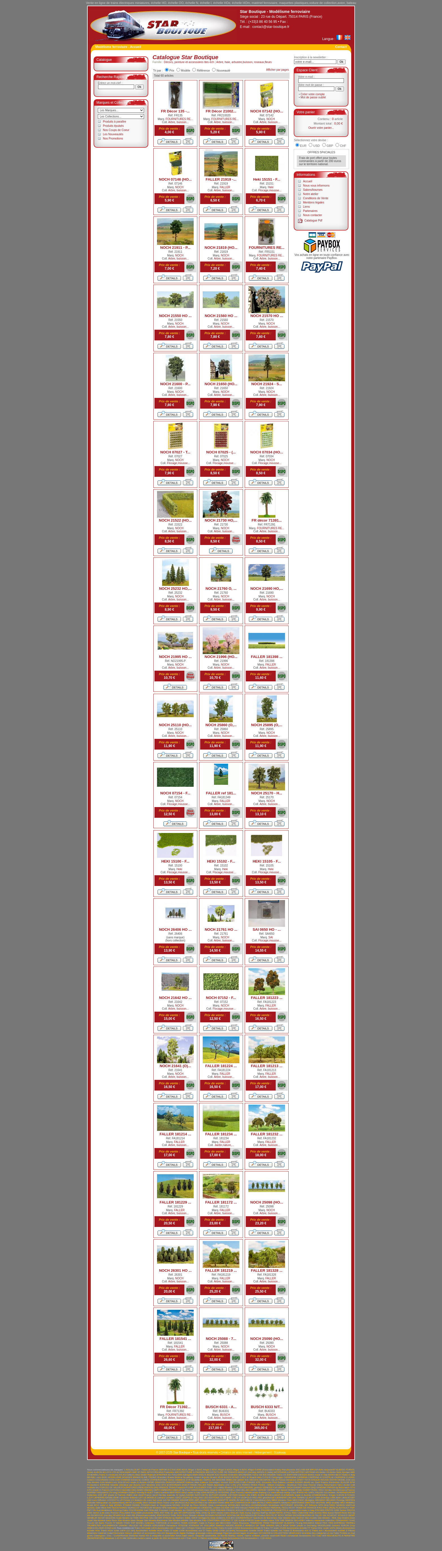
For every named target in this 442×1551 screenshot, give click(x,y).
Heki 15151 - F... (266, 179)
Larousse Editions (129, 1497)
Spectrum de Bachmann (265, 1518)
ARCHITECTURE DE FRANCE (221, 1472)
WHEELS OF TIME (255, 1525)
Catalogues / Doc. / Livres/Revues (111, 1535)
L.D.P (90, 1497)
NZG (186, 1507)
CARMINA (302, 1477)
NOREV (123, 1507)
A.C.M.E (171, 1469)
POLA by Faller (120, 1510)
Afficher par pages (277, 69)
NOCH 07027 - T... (175, 452)
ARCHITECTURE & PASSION (190, 1472)
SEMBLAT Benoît (96, 1518)
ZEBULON (92, 1528)
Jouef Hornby (159, 1495)
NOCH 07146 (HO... (175, 179)
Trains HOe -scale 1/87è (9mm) (326, 1528)
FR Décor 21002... (221, 111)
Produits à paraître (114, 121)
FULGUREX (200, 1487)
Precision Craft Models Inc (172, 1510)
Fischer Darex (316, 1485)
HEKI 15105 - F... (267, 861)
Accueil (307, 181)
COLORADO (102, 1480)
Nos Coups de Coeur (116, 130)
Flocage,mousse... (270, 190)
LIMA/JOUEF (348, 1497)
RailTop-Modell (268, 1513)
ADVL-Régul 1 (189, 1469)
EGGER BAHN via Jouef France (311, 1482)
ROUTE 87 (271, 1515)
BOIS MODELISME (111, 1477)
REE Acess (328, 1513)
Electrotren (334, 1482)
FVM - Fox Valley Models (219, 1487)
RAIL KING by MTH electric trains (213, 1513)
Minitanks (286, 1502)
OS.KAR (225, 1507)
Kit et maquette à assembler (160, 1535)
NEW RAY (106, 1507)
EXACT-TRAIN (189, 1485)
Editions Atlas (192, 1482)
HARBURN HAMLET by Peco (175, 1490)
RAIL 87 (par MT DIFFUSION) (180, 1513)
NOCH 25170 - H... (266, 793)
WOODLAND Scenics (329, 1525)
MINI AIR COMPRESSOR (238, 1502)
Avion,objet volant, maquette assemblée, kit (198, 1535)
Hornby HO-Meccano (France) (339, 1490)
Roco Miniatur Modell (193, 1515)
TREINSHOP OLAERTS (282, 1523)
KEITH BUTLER (210, 1495)
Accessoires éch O (195, 1530)
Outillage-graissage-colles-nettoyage (204, 1533)
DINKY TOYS (303, 1480)
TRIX (324, 1523)
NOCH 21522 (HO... (175, 520)
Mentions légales (313, 202)
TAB (282, 1520)
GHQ (313, 1487)
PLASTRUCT (342, 1507)
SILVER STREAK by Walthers (169, 1518)
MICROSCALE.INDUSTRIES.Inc (191, 1502)
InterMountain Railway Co (257, 1492)
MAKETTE (223, 1500)
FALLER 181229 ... (175, 1202)
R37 (162, 1513)
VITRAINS (194, 1525)
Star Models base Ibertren (291, 1518)
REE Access (315, 1513)
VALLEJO (133, 1525)
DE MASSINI (218, 1480)
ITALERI (319, 1492)
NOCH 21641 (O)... (175, 1066)
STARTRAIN (213, 1520)
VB (140, 1525)
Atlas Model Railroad (145, 1475)
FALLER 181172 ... (221, 1202)
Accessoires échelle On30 (249, 1530)
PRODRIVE (267, 1510)
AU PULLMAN (175, 1475)
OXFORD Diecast (239, 1507)
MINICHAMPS (273, 1502)
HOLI (321, 1490)
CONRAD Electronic (131, 1480)
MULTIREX (329, 1505)
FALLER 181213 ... (266, 1066)
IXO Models (330, 1492)
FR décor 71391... (267, 520)
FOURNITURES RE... (179, 119)
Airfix (321, 1469)
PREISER (221, 1510)
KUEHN (340, 1495)
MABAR (175, 1500)
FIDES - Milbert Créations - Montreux (277, 1485)
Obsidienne (194, 1507)
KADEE (190, 1495)
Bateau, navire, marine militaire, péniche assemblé (254, 1535)
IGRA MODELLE (209, 1492)
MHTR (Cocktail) (133, 1502)
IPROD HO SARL (305, 1492)
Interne (224, 1535)
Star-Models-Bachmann (156, 1520)
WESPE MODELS (235, 1525)
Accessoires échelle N (252, 1528)
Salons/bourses (312, 189)
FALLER (225, 187)
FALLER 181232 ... (266, 1134)
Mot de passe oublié (313, 97)
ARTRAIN (310, 1472)
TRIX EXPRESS (336, 1523)
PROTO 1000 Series (335, 1510)
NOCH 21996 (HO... (221, 657)
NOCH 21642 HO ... (175, 998)
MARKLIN (234, 1500)
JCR (100, 1495)
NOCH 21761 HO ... (221, 929)
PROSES (319, 1510)
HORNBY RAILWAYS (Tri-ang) (102, 1492)
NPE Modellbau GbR (172, 1507)
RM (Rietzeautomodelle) (144, 1515)
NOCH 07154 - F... (175, 793)
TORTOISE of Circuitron (167, 1523)
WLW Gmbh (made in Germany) (300, 1525)
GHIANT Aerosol (301, 1487)
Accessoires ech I (177, 1538)
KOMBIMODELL (320, 1495)
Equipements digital (175, 1533)
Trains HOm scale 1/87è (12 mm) (118, 1530)
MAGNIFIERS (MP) (190, 1500)
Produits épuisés (113, 125)
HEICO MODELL (226, 1490)
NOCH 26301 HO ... (175, 1270)
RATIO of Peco (283, 1513)
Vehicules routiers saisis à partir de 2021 (147, 1538)
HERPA (271, 1490)
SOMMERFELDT (244, 1518)
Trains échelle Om (273, 1530)
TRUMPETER (94, 1525)
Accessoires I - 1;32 (255, 1538)
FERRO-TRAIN (249, 1485)
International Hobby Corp (283, 1492)
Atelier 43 (324, 1472)
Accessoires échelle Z (336, 1530)
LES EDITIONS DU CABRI (217, 1497)
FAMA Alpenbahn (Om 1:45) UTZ (224, 1485)
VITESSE (183, 1525)
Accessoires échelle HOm (149, 1530)
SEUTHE (143, 1518)
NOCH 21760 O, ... (221, 588)
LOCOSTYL (113, 1500)
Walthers (220, 1525)
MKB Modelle (333, 1502)
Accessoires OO (307, 1535)
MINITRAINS (297, 1502)
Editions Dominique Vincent (214, 1482)
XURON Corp (348, 1525)
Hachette (126, 1490)
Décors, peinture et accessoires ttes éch (189, 62)
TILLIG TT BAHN (114, 1523)
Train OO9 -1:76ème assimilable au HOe (206, 1538)
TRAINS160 (256, 1523)
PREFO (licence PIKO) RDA (201, 1510)
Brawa (170, 1477)
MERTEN (350, 1500)
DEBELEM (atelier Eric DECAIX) (242, 1480)
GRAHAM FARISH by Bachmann (332, 1487)
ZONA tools (110, 1528)
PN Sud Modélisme (102, 1510)
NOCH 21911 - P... (175, 247)
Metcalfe (91, 1502)
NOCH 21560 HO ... (221, 316)
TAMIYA (289, 1520)
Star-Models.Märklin (179, 1520)
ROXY (281, 1515)
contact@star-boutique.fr (270, 27)
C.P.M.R (266, 1477)
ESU (158, 1485)
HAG (133, 1490)
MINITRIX (310, 1502)
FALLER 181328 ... (266, 1270)
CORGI (145, 1480)
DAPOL (207, 1480)
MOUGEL (299, 1505)
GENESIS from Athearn (274, 1487)
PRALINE (153, 1510)
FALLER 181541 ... (175, 1339)
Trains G (287, 1530)
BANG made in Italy (318, 1475)
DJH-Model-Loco (108, 1482)
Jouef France (144, 1495)
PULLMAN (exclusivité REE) (145, 1513)
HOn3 (268, 1538)
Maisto (203, 1500)
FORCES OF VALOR (110, 1487)
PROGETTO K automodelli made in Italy (293, 1510)
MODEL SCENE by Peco (185, 1505)
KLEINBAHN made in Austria (296, 1495)
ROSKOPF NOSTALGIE (227, 1515)
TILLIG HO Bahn (95, 1523)
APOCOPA (152, 1472)
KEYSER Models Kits (239, 1495)
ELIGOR (345, 1482)
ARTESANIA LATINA (284, 1472)
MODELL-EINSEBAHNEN (254, 1505)
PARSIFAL (276, 1507)
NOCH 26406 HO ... (175, 929)
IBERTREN (175, 1492)
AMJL (143, 1472)
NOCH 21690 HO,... (266, 588)
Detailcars (291, 1480)
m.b (165, 1500)
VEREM (147, 1525)
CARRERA (340, 1477)
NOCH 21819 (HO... (221, 247)
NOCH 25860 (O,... (221, 725)
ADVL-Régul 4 (234, 1469)
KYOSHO (350, 1495)
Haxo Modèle (211, 1490)
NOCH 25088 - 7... (221, 1339)
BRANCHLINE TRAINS (145, 1477)
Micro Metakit (149, 1502)
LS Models (136, 1500)
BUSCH (225, 1414)
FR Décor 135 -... (175, 111)
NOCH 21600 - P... (175, 384)
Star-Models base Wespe (130, 1520)
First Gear (302, 1485)
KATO (198, 1495)
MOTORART (286, 1505)
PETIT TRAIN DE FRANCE (302, 1507)
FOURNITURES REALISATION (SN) (139, 1487)
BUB (220, 1477)
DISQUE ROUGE (320, 1480)
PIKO (319, 1507)
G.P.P (235, 1487)
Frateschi (180, 1487)
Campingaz (277, 1477)
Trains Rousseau (240, 1523)
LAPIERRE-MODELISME (106, 1497)
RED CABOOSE (300, 1513)
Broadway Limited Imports (196, 1477)
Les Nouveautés (113, 134)
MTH (321, 1505)
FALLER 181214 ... (175, 1134)
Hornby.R (141, 1492)
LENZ (178, 1497)
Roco (179, 1515)
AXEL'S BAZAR (206, 1475)
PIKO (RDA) (329, 1507)
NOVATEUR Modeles (151, 1507)
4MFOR (163, 1469)
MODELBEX (234, 1505)
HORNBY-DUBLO (127, 1492)
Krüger (332, 1495)
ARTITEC (300, 1472)
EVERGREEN (174, 1485)
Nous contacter (312, 215)
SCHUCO (343, 1515)
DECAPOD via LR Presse (272, 1480)
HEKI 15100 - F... (175, 861)
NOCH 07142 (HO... (266, 111)
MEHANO (320, 1500)
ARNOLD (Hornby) (247, 1472)
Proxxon (115, 1513)
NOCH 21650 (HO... (221, 384)
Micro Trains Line (165, 1502)
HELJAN (245, 1490)
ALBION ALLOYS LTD (105, 1472)
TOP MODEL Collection (142, 1523)
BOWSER (127, 1477)
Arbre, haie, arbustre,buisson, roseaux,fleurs (244, 62)
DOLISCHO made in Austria (132, 1482)
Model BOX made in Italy (100, 1505)
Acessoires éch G (302, 1530)
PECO (285, 1507)
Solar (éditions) (218, 1518)
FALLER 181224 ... (221, 1066)
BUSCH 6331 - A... (221, 1407)
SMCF (194, 1518)
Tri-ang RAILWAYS (305, 1523)
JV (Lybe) (181, 1495)
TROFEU (350, 1523)
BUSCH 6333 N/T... (267, 1407)
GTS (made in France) (98, 1490)
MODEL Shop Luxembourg (213, 1505)
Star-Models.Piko (197, 1520)
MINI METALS (258, 1502)
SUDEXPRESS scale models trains (256, 1520)
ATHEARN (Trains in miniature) (102, 1475)
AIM (303, 1469)
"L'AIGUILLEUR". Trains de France (140, 1469)
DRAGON (160, 1482)
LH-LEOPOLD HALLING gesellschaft (256, 1497)
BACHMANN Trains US (274, 1475)
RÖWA (288, 1515)
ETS (164, 1485)
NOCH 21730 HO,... (221, 520)
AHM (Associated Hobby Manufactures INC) (279, 1469)
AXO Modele (221, 1475)
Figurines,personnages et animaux (240, 1533)
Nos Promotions (113, 138)
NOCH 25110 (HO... (175, 725)
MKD (342, 1502)
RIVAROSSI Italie (122, 1515)
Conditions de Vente (315, 198)
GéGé (290, 1487)
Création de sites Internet (236, 1452)
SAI (270, 937)
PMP (352, 1507)
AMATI (128, 1472)
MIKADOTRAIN (216, 1502)
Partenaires (310, 210)
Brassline (162, 1477)
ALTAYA (121, 1472)
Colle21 (91, 1480)
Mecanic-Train (285, 1500)
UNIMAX (123, 1525)
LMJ (89, 1500)
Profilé (123, 1538)
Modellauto (273, 1505)
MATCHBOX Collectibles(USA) (255, 1500)
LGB (234, 1497)
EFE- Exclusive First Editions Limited (275, 1482)
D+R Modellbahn (194, 1480)
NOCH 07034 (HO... (266, 452)
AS (317, 1472)
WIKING (270, 1525)
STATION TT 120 (229, 1520)
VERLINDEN (158, 1525)
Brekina (178, 1477)
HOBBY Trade (295, 1490)
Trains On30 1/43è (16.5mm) (220, 1530)
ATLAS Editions (127, 1475)
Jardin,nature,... (224, 1145)
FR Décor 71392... (175, 1407)
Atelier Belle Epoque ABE (342, 1472)
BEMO (331, 1475)
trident (318, 1523)
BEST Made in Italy (345, 1475)
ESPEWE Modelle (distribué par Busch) (120, 1485)
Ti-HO (352, 1520)
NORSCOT (134, 1507)
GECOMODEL (246, 1487)
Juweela (171, 1495)
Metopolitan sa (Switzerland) (110, 1502)
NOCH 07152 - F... (221, 998)
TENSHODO (341, 1520)
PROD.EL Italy (253, 1510)
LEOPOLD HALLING (192, 1497)
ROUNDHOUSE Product (252, 1515)
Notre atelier (310, 194)
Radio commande (289, 1535)
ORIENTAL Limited (210, 1507)
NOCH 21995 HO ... (175, 657)
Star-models (311, 1518)
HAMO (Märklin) (145, 1490)
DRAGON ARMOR (175, 1482)
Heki (270, 187)
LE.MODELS (149, 1497)
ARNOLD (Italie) (265, 1472)
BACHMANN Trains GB (250, 1475)
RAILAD (235, 1513)
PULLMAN (125, 1513)
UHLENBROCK (110, 1525)
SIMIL (188, 1518)
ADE (178, 1469)
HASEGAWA (197, 1490)
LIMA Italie (335, 1497)
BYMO (236, 1477)
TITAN (126, 1523)
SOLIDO (230, 1518)
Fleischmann (330, 1485)
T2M (277, 1520)
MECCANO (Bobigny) (304, 1500)
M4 (169, 1500)
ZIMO (101, 1528)
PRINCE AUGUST (235, 1510)
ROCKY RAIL (169, 1515)
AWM (195, 1475)
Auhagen (187, 1475)
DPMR (150, 1482)
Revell (338, 1513)
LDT (140, 1497)
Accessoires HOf (236, 1538)
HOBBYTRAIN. (310, 1490)
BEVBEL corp (94, 1477)
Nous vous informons (316, 185)
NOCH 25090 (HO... (266, 1339)
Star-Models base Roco (105, 1520)
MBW (274, 1500)
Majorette (212, 1500)
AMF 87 (136, 1472)
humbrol (164, 1492)
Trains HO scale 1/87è (145, 1528)
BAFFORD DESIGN (297, 1475)
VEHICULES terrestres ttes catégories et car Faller (313, 1533)
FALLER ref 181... (221, 793)
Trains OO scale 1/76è (206, 1528)
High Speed (281, 1490)
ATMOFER (161, 1475)
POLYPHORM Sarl (138, 1510)
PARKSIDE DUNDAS (259, 1507)
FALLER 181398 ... (266, 657)
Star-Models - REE (327, 1518)
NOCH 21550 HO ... (175, 316)
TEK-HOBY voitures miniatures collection (314, 1520)
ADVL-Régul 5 (249, 1469)
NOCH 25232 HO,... (175, 588)
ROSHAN (210, 1515)
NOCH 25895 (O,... (266, 725)
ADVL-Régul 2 (203, 1469)
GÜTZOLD (115, 1490)
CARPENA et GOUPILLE (321, 1477)
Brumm (214, 1477)
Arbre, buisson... (178, 122)
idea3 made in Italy (190, 1492)
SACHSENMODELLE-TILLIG (307, 1515)
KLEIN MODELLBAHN (269, 1495)
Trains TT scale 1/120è (275, 1528)
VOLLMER (209, 1525)
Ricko (344, 1513)
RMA (159, 1515)
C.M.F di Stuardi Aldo (251, 1477)
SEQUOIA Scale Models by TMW (122, 1518)
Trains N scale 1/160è (229, 1528)
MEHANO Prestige (335, 1500)
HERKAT (262, 1490)
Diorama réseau (137, 1535)
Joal (135, 1495)
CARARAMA (290, 1477)
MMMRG (350, 1502)
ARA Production (166, 1472)
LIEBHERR (281, 1497)
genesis (258, 1487)
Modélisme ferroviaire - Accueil (118, 46)
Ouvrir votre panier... (321, 127)
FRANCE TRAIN (167, 1487)
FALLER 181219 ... (221, 1270)
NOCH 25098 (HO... (266, 1202)
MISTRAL (320, 1502)
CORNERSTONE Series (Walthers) (167, 1480)
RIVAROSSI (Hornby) (102, 1515)
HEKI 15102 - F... (221, 861)
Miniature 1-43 (112, 1538)
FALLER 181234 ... (221, 1134)
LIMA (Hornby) (322, 1497)
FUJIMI (189, 1487)
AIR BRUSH (312, 1469)
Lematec (170, 1497)
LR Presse (125, 1500)
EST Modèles (148, 1485)
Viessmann (171, 1525)
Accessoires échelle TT (298, 1528)
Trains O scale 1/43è (174, 1530)
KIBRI (254, 1495)
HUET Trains (153, 1492)
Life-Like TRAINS (296, 1497)
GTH (352, 1487)
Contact (341, 46)
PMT (89, 1510)
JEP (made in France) (114, 1495)
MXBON (340, 1505)
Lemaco (161, 1497)
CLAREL (350, 1477)
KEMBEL (223, 1495)
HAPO (157, 1490)
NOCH (270, 119)
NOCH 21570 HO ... (266, 316)
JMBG (129, 1495)
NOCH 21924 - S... (266, 384)
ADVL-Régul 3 (218, 1469)
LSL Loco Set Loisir (152, 1500)
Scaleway (280, 1452)
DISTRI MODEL (338, 1480)
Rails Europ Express (249, 1513)
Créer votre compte (312, 94)
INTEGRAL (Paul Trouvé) (231, 1492)
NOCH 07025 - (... (221, 452)
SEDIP (351, 1515)
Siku (151, 1518)
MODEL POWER (123, 1505)
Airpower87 (329, 1469)
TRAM (266, 1523)
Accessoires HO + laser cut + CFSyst (176, 1528)
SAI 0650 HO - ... (267, 929)
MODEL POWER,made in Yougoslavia (152, 1505)
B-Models (233, 1475)
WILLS (278, 1525)
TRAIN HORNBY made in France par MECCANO (206, 1523)
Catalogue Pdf (313, 220)
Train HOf (321, 1535)
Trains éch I (318, 1530)
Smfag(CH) (204, 1518)
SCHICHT (332, 1515)
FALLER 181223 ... (266, 998)
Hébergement (263, 1452)
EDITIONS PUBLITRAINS (242, 1482)
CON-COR (114, 1480)
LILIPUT (310, 1497)
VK (201, 1525)
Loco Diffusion (99, 1500)
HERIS (253, 1490)
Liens (306, 206)
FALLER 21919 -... (220, 179)
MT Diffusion (311, 1505)
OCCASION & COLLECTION (273, 1533)
